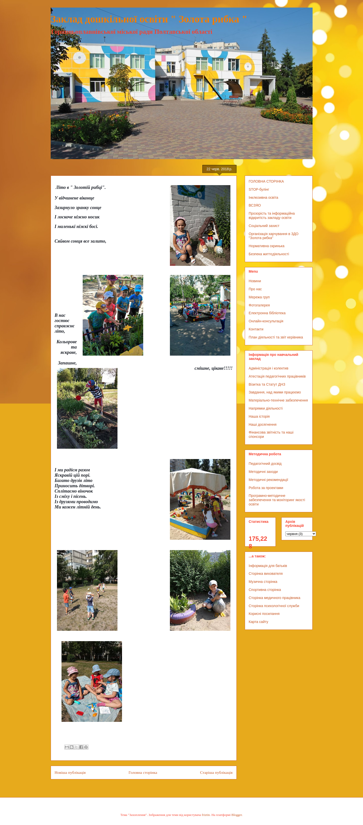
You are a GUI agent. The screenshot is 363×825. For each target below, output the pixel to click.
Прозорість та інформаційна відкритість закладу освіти (272, 215)
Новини (255, 281)
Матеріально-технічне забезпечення (278, 400)
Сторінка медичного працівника (274, 598)
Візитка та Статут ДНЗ (267, 384)
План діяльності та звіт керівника (276, 337)
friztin (206, 815)
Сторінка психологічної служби (274, 606)
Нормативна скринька (267, 246)
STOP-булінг (259, 189)
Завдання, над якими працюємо (275, 392)
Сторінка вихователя (266, 574)
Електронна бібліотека (267, 313)
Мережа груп (259, 297)
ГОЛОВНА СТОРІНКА (266, 181)
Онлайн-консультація (266, 321)
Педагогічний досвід (265, 464)
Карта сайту (258, 622)
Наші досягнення (263, 424)
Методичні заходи (263, 472)
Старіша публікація (216, 772)
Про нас (255, 289)
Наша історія (259, 416)
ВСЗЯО (255, 205)
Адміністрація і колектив (268, 368)
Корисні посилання (264, 614)
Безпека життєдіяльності (269, 254)
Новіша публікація (70, 772)
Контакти (256, 329)
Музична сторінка (263, 582)
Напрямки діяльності (266, 408)
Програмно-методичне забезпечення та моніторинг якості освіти (277, 500)
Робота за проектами (266, 488)
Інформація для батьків (268, 566)
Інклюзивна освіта (263, 197)
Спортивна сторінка (265, 590)
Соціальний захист (264, 226)
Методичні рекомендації (268, 480)
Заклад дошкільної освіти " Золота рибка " (149, 19)
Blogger (236, 815)
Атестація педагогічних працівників (277, 376)
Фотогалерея (259, 305)
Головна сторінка (143, 772)
